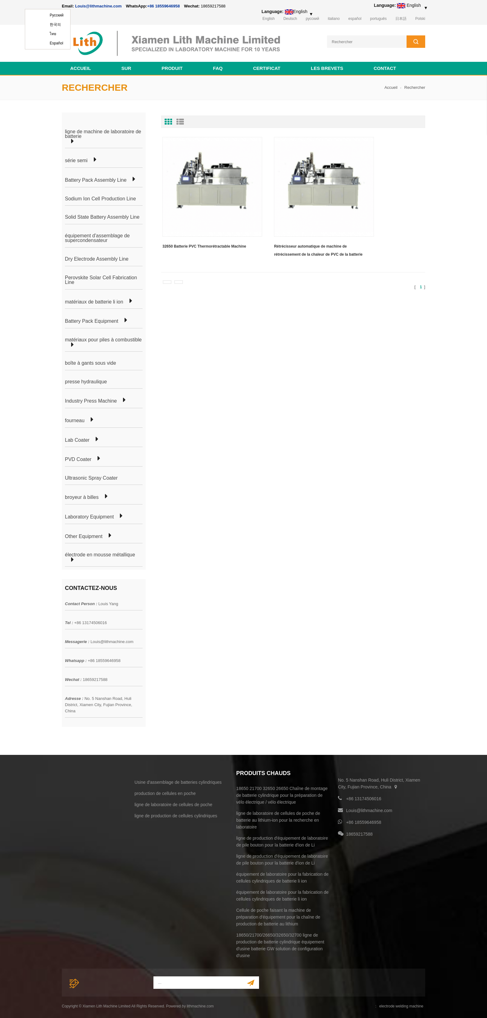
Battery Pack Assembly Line (95, 179)
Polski (420, 18)
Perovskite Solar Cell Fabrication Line (101, 279)
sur (126, 67)
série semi (76, 159)
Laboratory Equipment (89, 516)
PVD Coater (78, 458)
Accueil (80, 67)
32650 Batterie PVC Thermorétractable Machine (196, 229)
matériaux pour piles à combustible (103, 338)
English (268, 18)
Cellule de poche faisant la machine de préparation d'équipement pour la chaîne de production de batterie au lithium (278, 916)
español (355, 18)
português (378, 18)
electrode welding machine (401, 1005)
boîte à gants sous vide (90, 362)
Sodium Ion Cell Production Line (100, 197)
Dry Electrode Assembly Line (97, 258)
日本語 (401, 18)
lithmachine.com (200, 1005)
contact (385, 67)
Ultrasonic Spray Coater (91, 477)
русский (312, 18)
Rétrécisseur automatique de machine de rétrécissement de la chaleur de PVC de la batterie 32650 (290, 230)
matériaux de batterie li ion (94, 301)
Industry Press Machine (91, 400)
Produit (172, 67)
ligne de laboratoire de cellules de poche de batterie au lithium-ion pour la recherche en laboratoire (278, 819)
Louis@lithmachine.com (111, 640)
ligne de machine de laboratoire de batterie (103, 133)
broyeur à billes (82, 496)
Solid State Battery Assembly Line (102, 216)
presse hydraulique (86, 380)
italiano (334, 18)
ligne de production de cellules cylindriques (175, 814)
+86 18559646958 (163, 6)
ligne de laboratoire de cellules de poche (173, 803)
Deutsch (290, 18)
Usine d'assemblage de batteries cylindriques (178, 781)
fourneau (74, 419)
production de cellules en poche (165, 792)
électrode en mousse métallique (100, 553)
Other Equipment (83, 535)
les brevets (327, 67)
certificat (266, 67)
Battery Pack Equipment (91, 320)
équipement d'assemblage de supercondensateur (97, 237)
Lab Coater (77, 439)
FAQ (218, 67)
